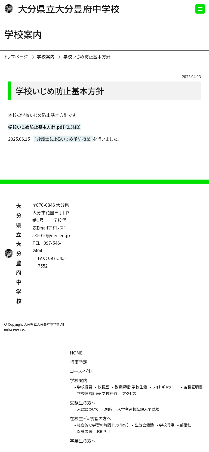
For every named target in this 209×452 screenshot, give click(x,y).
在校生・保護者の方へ (90, 418)
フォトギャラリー (165, 387)
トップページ (16, 56)
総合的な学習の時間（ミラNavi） (103, 425)
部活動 (185, 425)
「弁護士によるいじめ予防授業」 (63, 139)
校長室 (103, 387)
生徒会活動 (144, 425)
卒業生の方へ (83, 440)
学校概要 (84, 387)
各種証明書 (193, 387)
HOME (76, 352)
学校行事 (166, 425)
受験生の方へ (83, 402)
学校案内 (45, 56)
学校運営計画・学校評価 (97, 393)
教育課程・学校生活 (131, 387)
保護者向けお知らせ (93, 431)
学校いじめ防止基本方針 (86, 56)
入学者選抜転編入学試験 (138, 409)
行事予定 (78, 362)
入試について (88, 409)
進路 (108, 409)
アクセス (129, 393)
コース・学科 (81, 371)
